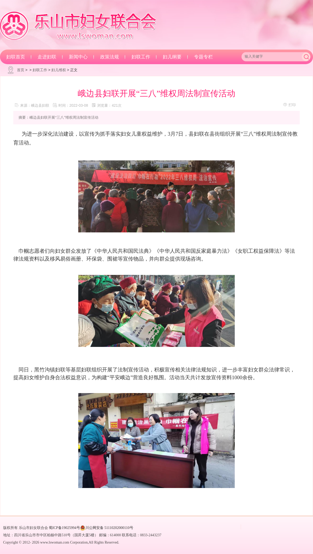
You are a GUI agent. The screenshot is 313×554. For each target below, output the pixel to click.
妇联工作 (140, 56)
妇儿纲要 (172, 56)
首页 (20, 70)
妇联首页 (15, 56)
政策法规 (109, 56)
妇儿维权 (58, 70)
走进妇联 (47, 56)
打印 (289, 105)
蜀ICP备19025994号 (64, 528)
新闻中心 (78, 56)
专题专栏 (203, 56)
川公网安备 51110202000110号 (106, 528)
